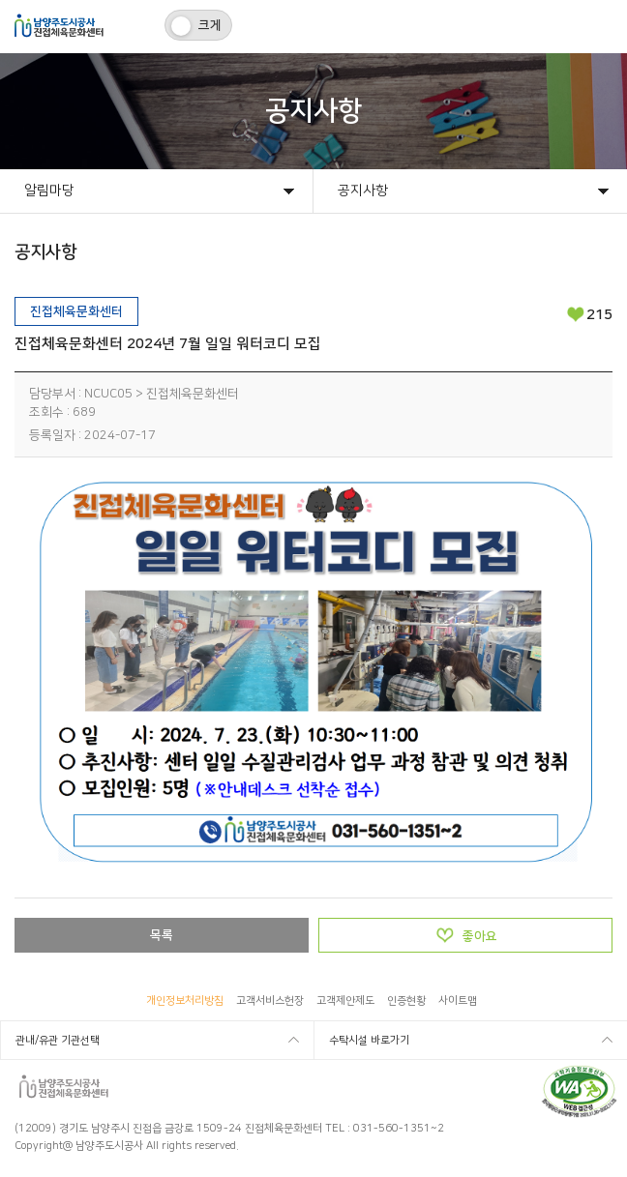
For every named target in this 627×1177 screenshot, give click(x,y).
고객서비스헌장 (270, 1001)
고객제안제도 (345, 1001)
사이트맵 (457, 1001)
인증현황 (406, 1001)
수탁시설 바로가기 (369, 1040)
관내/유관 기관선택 (57, 1040)
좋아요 (480, 936)
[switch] (198, 25)
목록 (161, 935)
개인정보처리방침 (185, 1001)
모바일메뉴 (600, 26)
